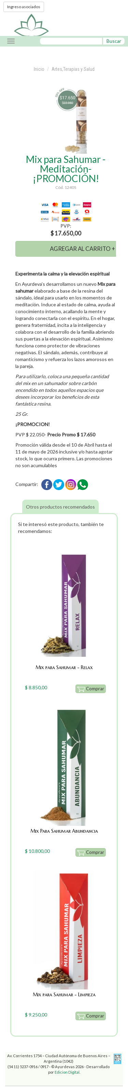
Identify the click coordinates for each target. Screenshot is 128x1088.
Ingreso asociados (23, 6)
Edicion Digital (67, 1072)
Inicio (39, 69)
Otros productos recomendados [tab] (60, 507)
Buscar (113, 41)
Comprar (90, 689)
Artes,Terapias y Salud (73, 69)
